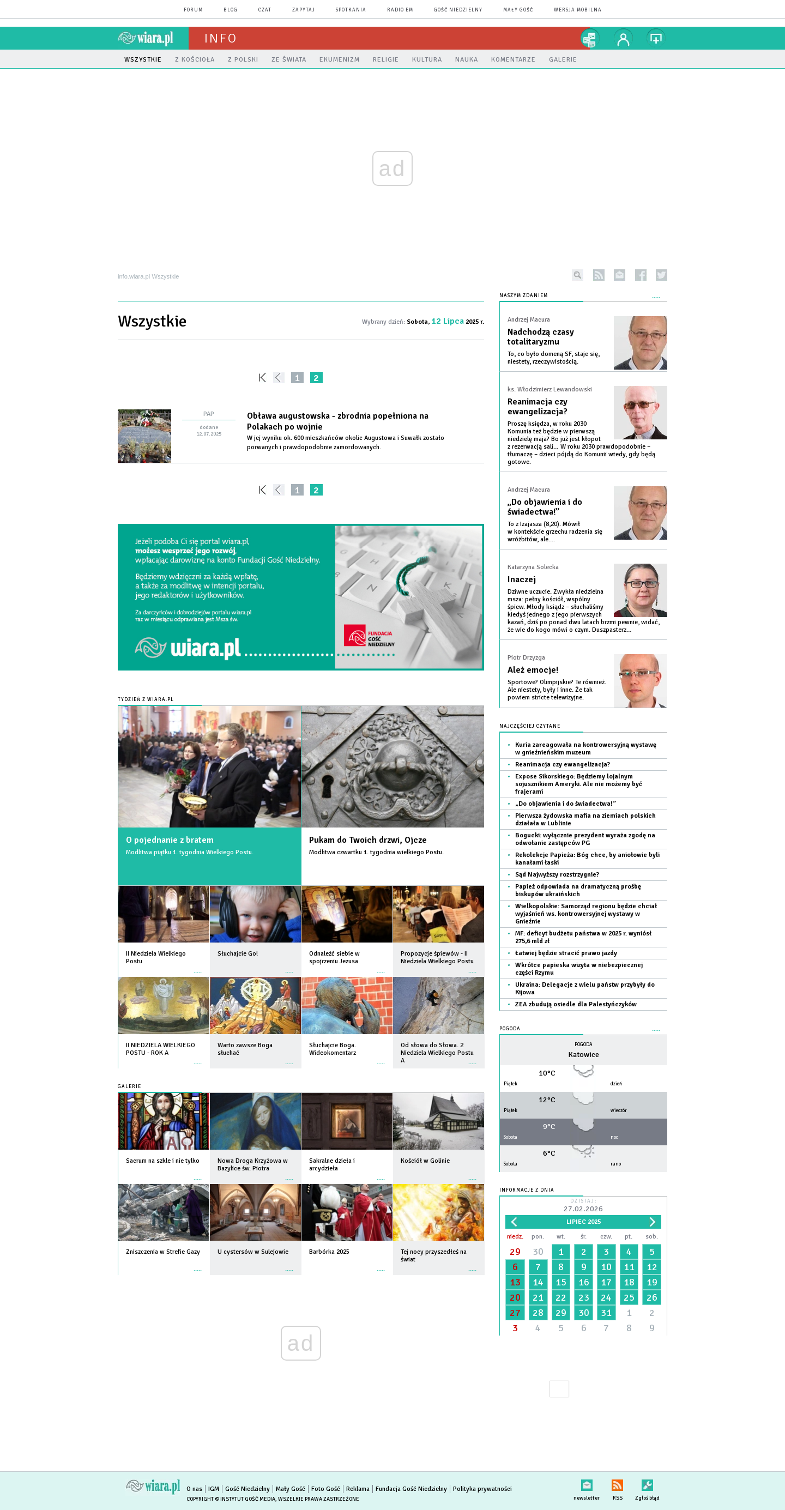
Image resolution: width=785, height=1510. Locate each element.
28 (538, 1313)
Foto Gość (325, 1489)
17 (606, 1282)
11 (629, 1267)
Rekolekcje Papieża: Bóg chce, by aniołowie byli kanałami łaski (587, 859)
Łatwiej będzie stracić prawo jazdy (566, 953)
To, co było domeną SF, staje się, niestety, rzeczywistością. (554, 358)
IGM (213, 1489)
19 (652, 1282)
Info (221, 38)
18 (629, 1282)
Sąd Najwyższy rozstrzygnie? (557, 875)
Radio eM (400, 10)
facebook (641, 275)
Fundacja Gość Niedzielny (411, 1489)
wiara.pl (153, 38)
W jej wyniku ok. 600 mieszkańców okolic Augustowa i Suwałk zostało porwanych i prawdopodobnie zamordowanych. (345, 442)
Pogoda (510, 1029)
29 (515, 1252)
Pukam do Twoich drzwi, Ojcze (368, 840)
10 (606, 1267)
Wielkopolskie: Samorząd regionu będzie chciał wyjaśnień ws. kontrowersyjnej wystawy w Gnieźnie (586, 914)
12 (652, 1267)
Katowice (583, 1054)
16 (583, 1282)
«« (261, 377)
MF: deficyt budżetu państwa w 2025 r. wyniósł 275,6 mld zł (583, 937)
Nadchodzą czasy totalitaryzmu (541, 337)
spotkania (351, 10)
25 (629, 1297)
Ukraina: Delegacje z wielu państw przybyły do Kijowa (585, 988)
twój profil (623, 38)
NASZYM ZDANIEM (523, 296)
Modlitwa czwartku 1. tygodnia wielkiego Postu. (376, 852)
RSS (617, 1483)
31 (606, 1313)
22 (560, 1297)
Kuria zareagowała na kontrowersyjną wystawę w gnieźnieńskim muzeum (585, 749)
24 (606, 1297)
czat (264, 10)
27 (515, 1313)
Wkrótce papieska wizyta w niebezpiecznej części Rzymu (579, 969)
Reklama (358, 1489)
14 (538, 1282)
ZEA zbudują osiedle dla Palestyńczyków (576, 1004)
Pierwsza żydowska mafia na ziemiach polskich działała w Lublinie (585, 820)
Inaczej (522, 579)
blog (231, 10)
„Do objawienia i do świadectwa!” (545, 507)
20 (515, 1297)
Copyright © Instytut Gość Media (230, 1499)
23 (583, 1297)
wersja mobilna (578, 10)
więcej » (198, 967)
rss (599, 275)
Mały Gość (518, 10)
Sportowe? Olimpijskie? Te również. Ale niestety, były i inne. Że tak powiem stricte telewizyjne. (557, 690)
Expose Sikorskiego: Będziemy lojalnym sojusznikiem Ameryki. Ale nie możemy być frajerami (578, 784)
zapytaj (303, 10)
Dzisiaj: (583, 1206)
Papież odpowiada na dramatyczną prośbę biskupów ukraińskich (578, 890)
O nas (194, 1489)
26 (652, 1297)
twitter (661, 275)
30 (538, 1252)
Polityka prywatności (482, 1489)
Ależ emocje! (533, 670)
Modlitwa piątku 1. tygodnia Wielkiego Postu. (189, 852)
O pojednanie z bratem (170, 840)
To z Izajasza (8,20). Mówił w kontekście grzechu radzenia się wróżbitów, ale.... (555, 531)
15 (560, 1282)
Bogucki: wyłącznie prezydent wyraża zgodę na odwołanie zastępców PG (585, 839)
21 (538, 1297)
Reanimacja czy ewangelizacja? (537, 406)
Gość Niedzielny (458, 10)
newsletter (619, 275)
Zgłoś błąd (647, 1483)
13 (515, 1282)
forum (193, 10)
